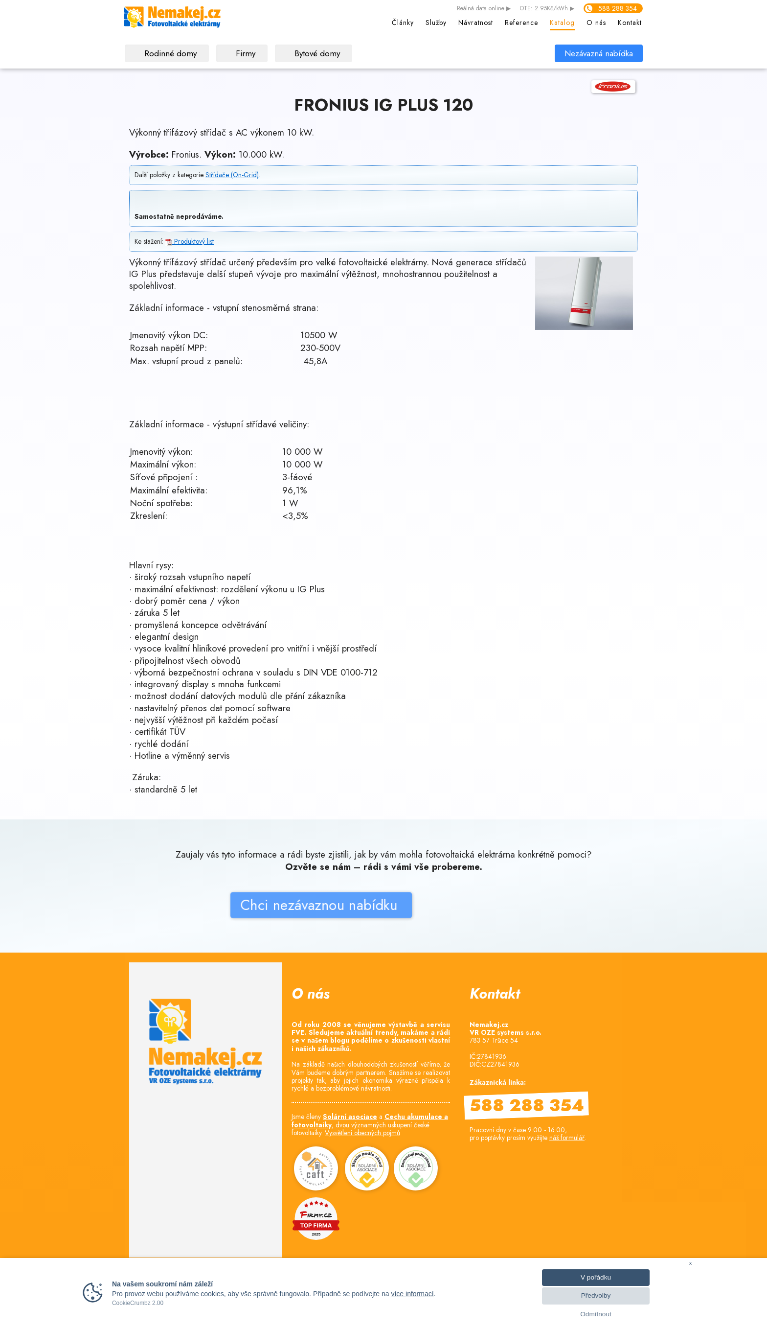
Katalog (562, 22)
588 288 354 (617, 8)
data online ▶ (484, 9)
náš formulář (567, 1137)
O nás (596, 22)
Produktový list (189, 241)
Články (403, 22)
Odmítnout (595, 1314)
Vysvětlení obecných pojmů (362, 1133)
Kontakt (630, 22)
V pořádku (596, 1277)
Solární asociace (350, 1116)
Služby (436, 22)
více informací (412, 1294)
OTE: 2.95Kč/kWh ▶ (547, 9)
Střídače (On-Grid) (232, 175)
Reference (521, 22)
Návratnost (475, 22)
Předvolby (595, 1295)
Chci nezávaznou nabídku (269, 939)
